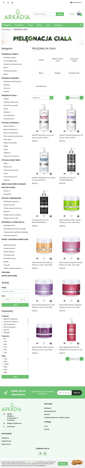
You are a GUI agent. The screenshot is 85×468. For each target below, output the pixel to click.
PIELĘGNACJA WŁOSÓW (11, 78)
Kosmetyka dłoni (9, 115)
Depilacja (7, 112)
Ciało (48, 25)
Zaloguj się (5, 438)
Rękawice (7, 211)
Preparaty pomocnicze (11, 170)
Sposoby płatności (50, 411)
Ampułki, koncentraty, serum (13, 64)
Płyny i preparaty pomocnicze (13, 136)
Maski (6, 67)
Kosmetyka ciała (9, 255)
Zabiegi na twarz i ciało (11, 218)
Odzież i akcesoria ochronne (13, 208)
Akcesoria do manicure (11, 156)
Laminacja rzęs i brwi (10, 177)
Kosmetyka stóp (9, 119)
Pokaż (15, 377)
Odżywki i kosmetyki (10, 143)
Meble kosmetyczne (10, 245)
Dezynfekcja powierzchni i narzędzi (15, 229)
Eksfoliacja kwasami (10, 71)
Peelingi (6, 99)
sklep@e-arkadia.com (14, 423)
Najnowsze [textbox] (36, 97)
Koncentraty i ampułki (11, 105)
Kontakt (46, 429)
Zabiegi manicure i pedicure (12, 215)
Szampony (7, 88)
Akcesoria (7, 180)
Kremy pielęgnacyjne (10, 61)
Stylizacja (59, 25)
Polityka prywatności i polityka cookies (56, 417)
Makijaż (6, 261)
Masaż (6, 74)
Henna (6, 173)
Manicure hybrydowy (11, 129)
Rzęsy (6, 163)
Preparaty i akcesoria (10, 235)
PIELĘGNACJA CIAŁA (10, 95)
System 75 (7, 191)
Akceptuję (63, 464)
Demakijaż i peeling (10, 57)
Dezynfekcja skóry (9, 225)
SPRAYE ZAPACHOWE (9, 276)
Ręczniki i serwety (9, 205)
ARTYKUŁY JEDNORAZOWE (12, 198)
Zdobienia (7, 153)
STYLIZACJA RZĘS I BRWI (11, 160)
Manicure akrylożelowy (11, 133)
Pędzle (6, 146)
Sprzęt (6, 149)
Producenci (20, 25)
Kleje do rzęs (8, 167)
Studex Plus (7, 194)
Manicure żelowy (10, 126)
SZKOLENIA (6, 272)
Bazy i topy (8, 139)
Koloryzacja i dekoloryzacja (12, 81)
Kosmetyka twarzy (10, 258)
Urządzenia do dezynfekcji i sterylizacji (16, 232)
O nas (46, 426)
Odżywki (6, 91)
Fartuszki (7, 265)
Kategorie (7, 25)
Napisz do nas (6, 444)
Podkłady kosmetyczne (11, 201)
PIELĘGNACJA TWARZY (10, 54)
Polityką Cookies (30, 462)
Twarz (31, 25)
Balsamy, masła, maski (11, 102)
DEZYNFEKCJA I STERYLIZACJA (13, 222)
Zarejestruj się (6, 441)
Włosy (40, 25)
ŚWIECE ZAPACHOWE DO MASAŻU (14, 184)
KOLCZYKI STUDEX (9, 187)
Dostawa (47, 414)
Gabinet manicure (9, 248)
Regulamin (47, 408)
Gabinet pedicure (9, 251)
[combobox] (42, 98)
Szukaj (15, 305)
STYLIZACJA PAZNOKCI (11, 123)
